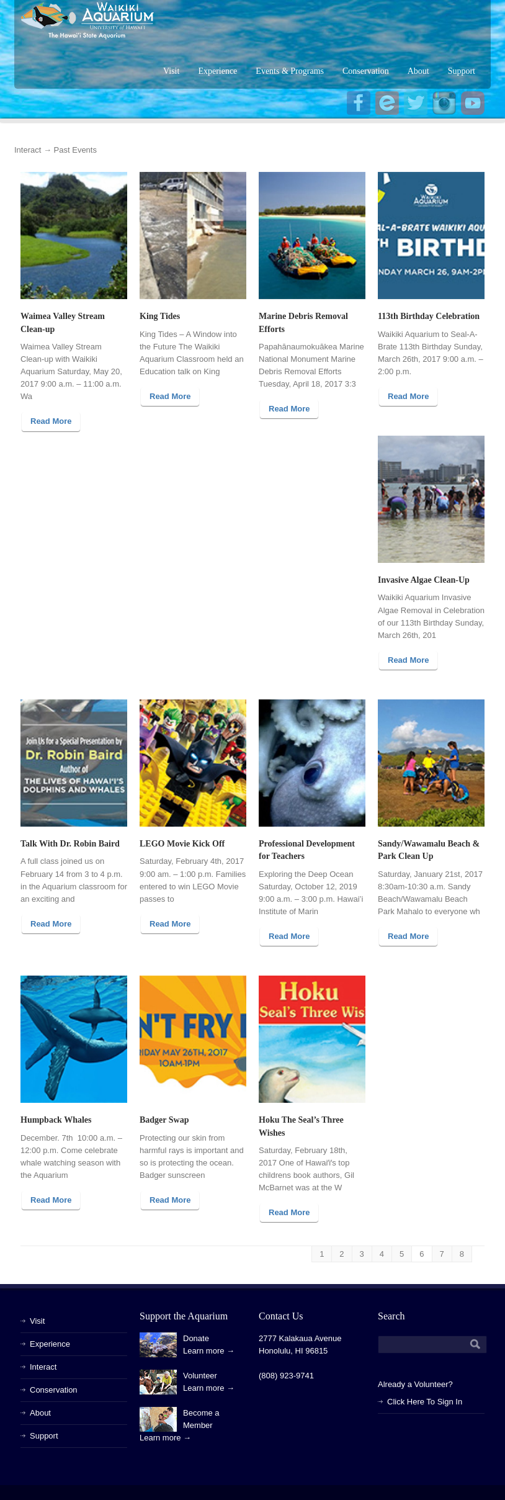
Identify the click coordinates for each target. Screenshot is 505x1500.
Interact (27, 150)
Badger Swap (164, 1120)
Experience (217, 71)
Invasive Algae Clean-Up (424, 580)
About (418, 71)
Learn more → (209, 1350)
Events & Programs (290, 71)
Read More (50, 421)
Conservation (365, 71)
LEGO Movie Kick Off (182, 843)
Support (461, 71)
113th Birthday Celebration (429, 316)
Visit (171, 71)
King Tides (160, 316)
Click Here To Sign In (424, 1401)
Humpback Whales (56, 1120)
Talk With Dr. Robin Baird (70, 843)
